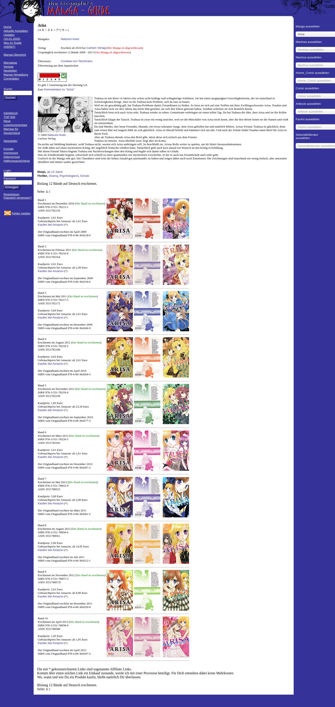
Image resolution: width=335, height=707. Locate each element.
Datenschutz (12, 156)
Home (7, 27)
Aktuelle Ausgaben (16, 30)
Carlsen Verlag (96, 48)
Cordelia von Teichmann (76, 61)
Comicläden (11, 78)
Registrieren (11, 194)
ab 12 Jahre (55, 171)
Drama (53, 175)
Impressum (11, 152)
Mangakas (10, 62)
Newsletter (10, 141)
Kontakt (8, 149)
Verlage (8, 66)
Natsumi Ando (70, 39)
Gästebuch (11, 113)
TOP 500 (9, 117)
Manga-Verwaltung (16, 74)
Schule (84, 175)
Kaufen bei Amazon (50, 224)
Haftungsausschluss (17, 160)
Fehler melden (21, 213)
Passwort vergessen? (18, 197)
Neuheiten (10, 70)
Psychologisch (68, 175)
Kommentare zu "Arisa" (59, 89)
